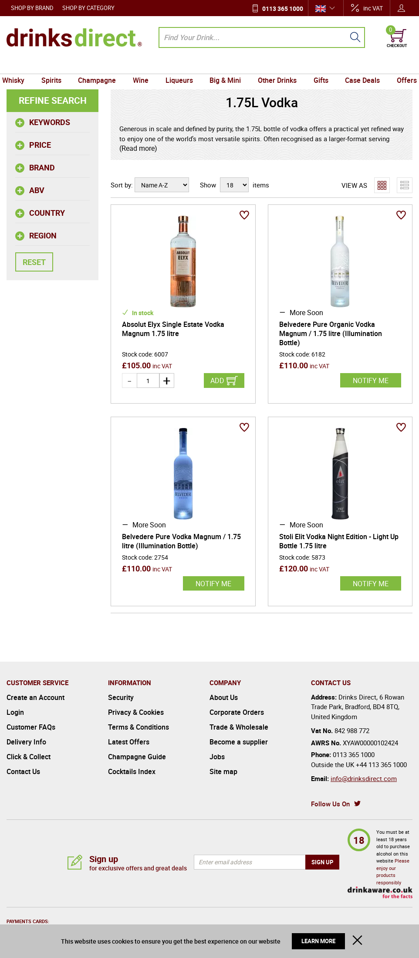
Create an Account (35, 697)
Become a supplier (239, 742)
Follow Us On (330, 803)
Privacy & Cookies (136, 712)
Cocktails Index (131, 771)
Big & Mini (224, 65)
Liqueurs (179, 65)
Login (15, 712)
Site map (223, 771)
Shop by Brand (32, 8)
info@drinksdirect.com (364, 778)
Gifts (317, 65)
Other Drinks (275, 65)
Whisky (20, 65)
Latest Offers (128, 742)
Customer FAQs (31, 727)
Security (121, 697)
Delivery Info (26, 742)
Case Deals (357, 65)
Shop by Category (88, 8)
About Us (224, 697)
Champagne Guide (137, 756)
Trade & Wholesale (239, 727)
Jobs (217, 756)
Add (217, 380)
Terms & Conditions (138, 727)
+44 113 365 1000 (381, 764)
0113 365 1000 (282, 8)
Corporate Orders (237, 712)
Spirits (56, 65)
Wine (143, 65)
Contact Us (23, 771)
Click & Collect (29, 756)
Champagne (101, 65)
